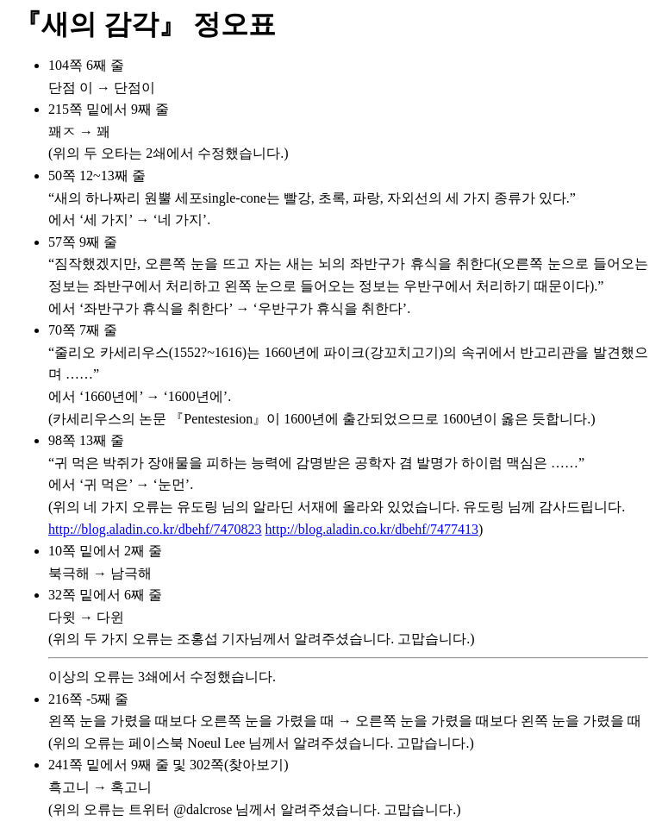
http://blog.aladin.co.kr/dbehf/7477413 (372, 529)
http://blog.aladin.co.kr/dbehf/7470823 (155, 529)
